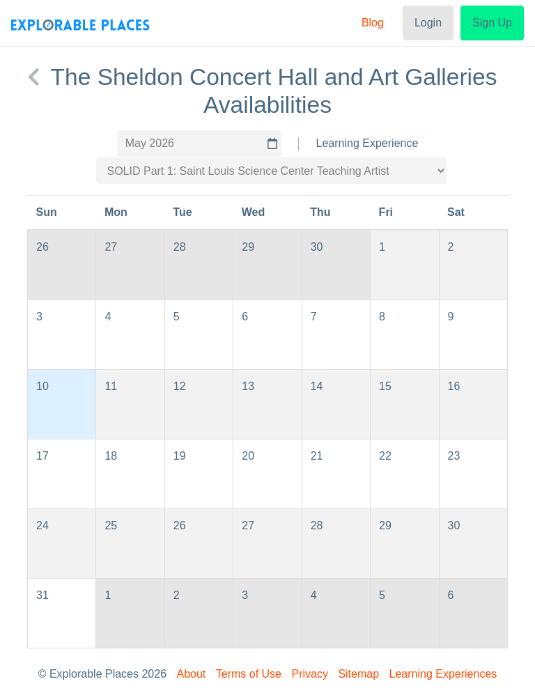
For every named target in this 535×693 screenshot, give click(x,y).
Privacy (309, 674)
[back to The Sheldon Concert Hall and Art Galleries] (33, 77)
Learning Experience (367, 143)
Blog (373, 23)
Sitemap (358, 674)
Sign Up (492, 23)
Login (428, 23)
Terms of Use (248, 674)
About (191, 674)
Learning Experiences (443, 674)
